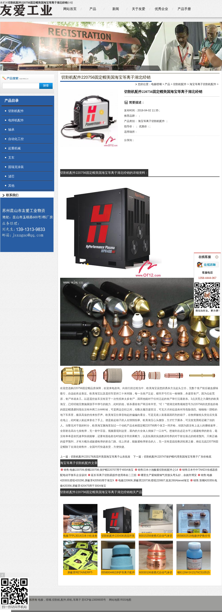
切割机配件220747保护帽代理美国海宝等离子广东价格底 (177, 456)
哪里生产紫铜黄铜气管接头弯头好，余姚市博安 (169, 475)
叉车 (11, 157)
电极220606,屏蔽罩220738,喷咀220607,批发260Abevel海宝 (153, 480)
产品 (92, 9)
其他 (11, 185)
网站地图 (114, 599)
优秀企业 (161, 9)
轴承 (11, 129)
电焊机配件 (16, 120)
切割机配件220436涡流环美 (117, 535)
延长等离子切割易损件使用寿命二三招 (113, 475)
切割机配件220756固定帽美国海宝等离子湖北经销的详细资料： (104, 172)
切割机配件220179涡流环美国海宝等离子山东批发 (100, 456)
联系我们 (12, 195)
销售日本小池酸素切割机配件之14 (158, 469)
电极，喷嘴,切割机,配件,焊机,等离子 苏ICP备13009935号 (72, 599)
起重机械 (14, 148)
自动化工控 (16, 139)
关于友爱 (138, 9)
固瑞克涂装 (16, 167)
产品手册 (184, 9)
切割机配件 (179, 84)
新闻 (115, 9)
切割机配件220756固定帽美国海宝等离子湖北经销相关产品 (101, 492)
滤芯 (11, 176)
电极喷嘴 (156, 84)
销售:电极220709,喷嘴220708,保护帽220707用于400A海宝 (98, 469)
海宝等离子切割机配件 (203, 84)
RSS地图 (125, 599)
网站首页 (70, 9)
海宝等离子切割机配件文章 (78, 463)
